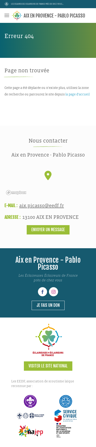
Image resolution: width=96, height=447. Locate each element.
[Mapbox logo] (16, 192)
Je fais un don (48, 305)
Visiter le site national (48, 365)
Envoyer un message (48, 229)
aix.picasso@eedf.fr (41, 205)
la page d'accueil (77, 94)
